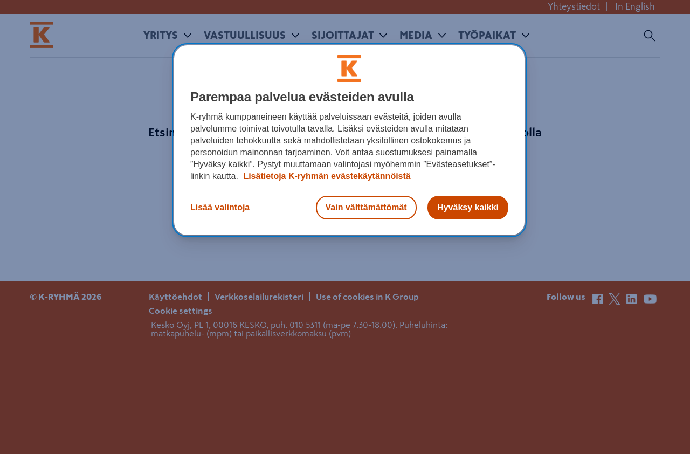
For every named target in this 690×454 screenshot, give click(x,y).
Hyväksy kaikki (468, 207)
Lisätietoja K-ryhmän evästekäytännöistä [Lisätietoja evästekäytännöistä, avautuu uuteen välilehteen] (326, 176)
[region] (349, 140)
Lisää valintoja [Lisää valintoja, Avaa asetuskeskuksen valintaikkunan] (220, 207)
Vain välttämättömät (366, 207)
